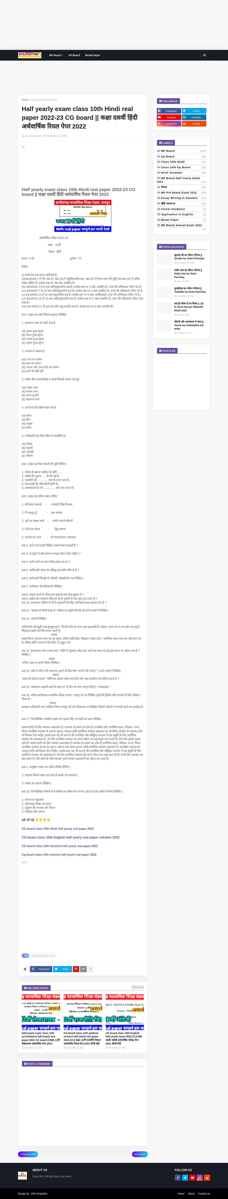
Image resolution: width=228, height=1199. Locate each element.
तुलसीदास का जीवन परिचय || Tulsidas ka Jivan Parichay (190, 290)
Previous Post (29, 1154)
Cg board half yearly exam (43, 99)
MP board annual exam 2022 (183, 225)
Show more (137, 987)
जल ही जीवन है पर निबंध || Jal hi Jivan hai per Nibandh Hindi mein (189, 307)
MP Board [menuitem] (55, 55)
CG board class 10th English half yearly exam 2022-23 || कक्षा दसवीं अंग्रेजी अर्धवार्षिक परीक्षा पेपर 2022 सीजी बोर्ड (124, 1038)
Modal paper (183, 220)
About (191, 1193)
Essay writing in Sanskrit (183, 198)
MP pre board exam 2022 (183, 193)
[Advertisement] (107, 25)
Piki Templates (39, 1193)
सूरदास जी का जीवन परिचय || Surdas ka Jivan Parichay (189, 257)
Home (25, 99)
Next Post (139, 1154)
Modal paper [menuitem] (92, 55)
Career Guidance (183, 209)
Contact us (204, 1193)
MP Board (183, 151)
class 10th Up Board (183, 167)
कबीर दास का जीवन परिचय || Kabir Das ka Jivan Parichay (188, 274)
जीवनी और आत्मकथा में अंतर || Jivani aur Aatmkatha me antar (188, 325)
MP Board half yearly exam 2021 (181, 180)
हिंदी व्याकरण (183, 204)
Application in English (183, 215)
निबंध (183, 187)
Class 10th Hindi (183, 162)
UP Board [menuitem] (74, 55)
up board (183, 157)
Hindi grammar (183, 173)
